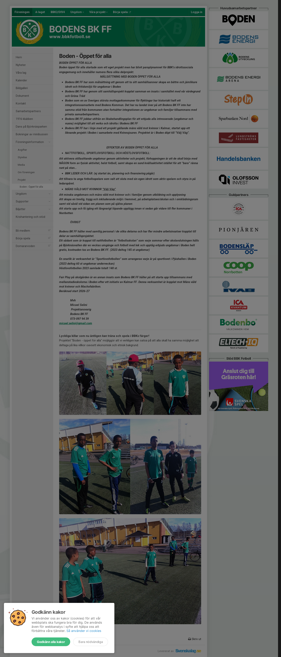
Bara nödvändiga (90, 642)
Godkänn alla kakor (51, 642)
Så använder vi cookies (83, 631)
